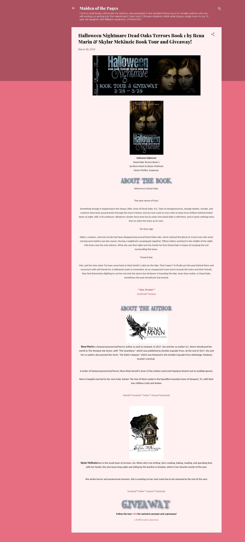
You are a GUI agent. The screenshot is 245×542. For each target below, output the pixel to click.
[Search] (220, 9)
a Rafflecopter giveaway (146, 519)
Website (127, 395)
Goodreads (142, 294)
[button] (213, 34)
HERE (135, 513)
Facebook (136, 395)
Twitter (146, 395)
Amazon (152, 294)
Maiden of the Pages (99, 8)
